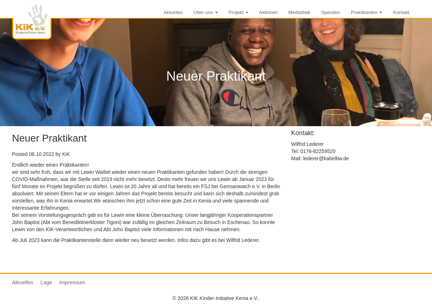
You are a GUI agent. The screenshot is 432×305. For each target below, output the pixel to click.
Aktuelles (173, 12)
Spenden (330, 12)
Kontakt (401, 12)
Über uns (206, 12)
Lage (46, 282)
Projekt (238, 12)
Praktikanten (367, 12)
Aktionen (268, 12)
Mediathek (299, 12)
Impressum (72, 282)
